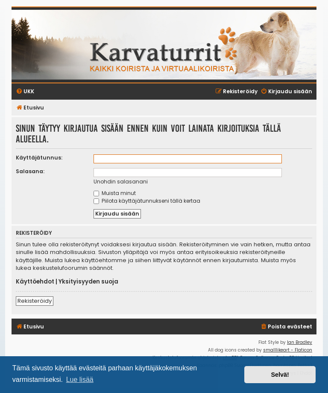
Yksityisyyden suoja (88, 282)
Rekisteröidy (35, 301)
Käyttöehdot (35, 282)
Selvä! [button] (280, 374)
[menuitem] (286, 327)
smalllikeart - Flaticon (287, 350)
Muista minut (115, 193)
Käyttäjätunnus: (39, 157)
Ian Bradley (299, 342)
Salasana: (30, 171)
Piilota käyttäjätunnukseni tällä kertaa (147, 200)
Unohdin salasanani (121, 181)
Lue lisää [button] (80, 379)
